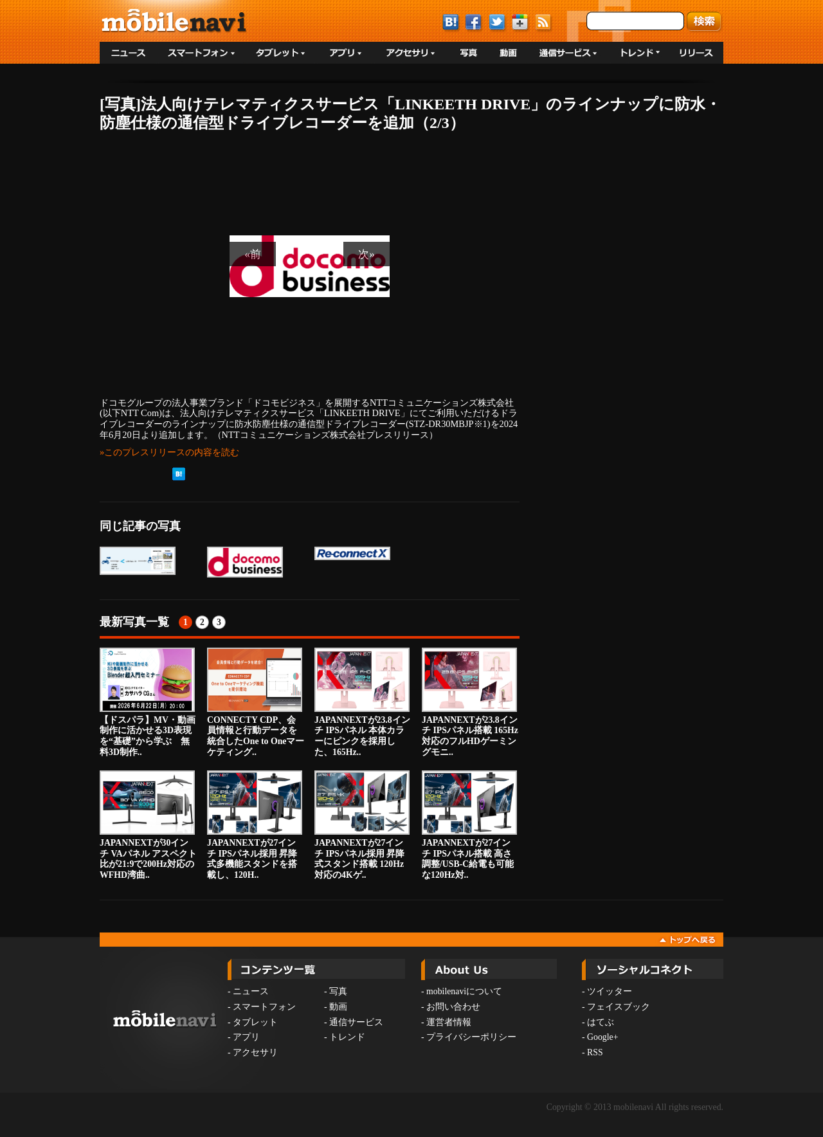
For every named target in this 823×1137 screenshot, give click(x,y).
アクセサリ (255, 1052)
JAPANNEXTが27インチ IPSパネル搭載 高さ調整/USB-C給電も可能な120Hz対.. (469, 825)
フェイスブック (618, 1007)
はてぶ (600, 1022)
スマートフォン (264, 1007)
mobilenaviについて (464, 991)
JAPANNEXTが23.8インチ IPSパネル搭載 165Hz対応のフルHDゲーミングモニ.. (470, 702)
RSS (595, 1052)
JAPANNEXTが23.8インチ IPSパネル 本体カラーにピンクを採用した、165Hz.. (362, 702)
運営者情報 (448, 1022)
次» (366, 254)
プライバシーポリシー (471, 1037)
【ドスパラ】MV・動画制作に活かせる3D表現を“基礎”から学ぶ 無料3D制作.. (147, 702)
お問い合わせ (453, 1007)
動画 (338, 1007)
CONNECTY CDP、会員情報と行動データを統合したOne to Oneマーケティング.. (255, 702)
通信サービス (356, 1022)
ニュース (251, 991)
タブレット (255, 1022)
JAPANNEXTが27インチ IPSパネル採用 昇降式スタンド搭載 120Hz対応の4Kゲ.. (362, 825)
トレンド (347, 1037)
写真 (338, 991)
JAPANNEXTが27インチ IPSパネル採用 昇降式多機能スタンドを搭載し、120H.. (254, 825)
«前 (252, 254)
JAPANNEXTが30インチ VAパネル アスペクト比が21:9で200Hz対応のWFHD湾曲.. (148, 825)
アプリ (246, 1037)
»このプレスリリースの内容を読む (169, 452)
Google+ (602, 1037)
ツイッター (609, 991)
